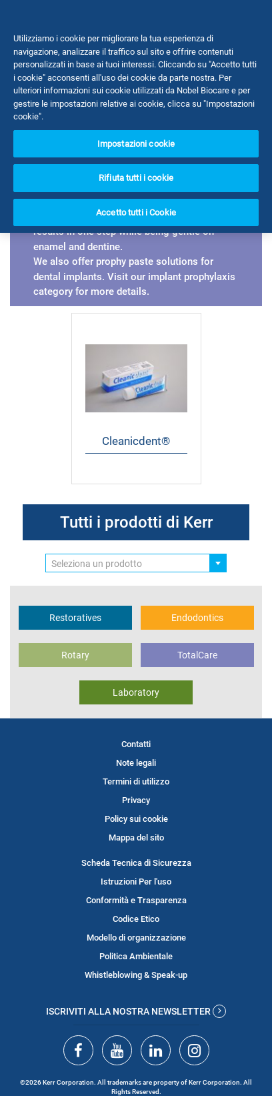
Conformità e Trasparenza (136, 900)
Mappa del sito (136, 838)
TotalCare (197, 655)
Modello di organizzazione (136, 938)
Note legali (136, 763)
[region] (136, 116)
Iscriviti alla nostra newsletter (136, 1011)
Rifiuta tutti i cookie (136, 178)
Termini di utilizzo (136, 781)
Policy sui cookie (136, 819)
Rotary (75, 655)
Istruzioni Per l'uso (136, 882)
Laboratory (136, 692)
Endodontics (197, 617)
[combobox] (136, 563)
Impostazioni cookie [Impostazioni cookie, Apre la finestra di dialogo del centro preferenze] (136, 144)
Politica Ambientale (136, 956)
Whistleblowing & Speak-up (136, 975)
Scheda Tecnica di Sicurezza (136, 863)
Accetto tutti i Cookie (136, 212)
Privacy (136, 800)
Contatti (136, 744)
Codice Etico (136, 919)
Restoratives (75, 617)
